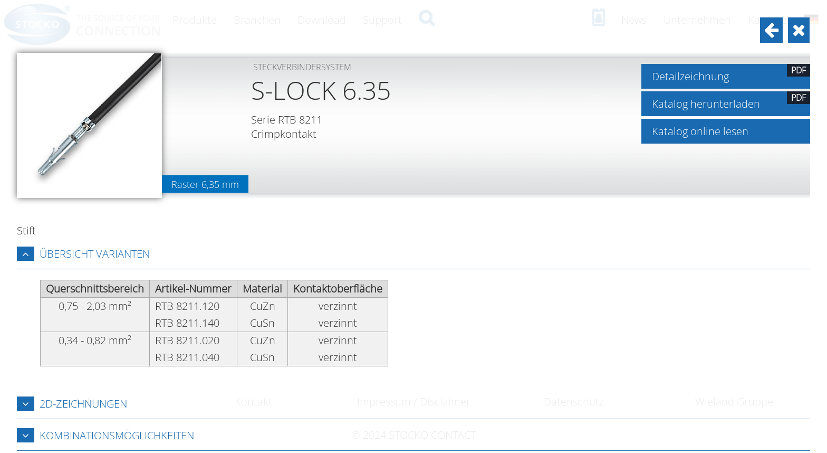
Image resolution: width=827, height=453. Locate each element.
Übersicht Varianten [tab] (83, 254)
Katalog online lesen (700, 131)
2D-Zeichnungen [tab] (72, 404)
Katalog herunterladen (731, 101)
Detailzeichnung (731, 73)
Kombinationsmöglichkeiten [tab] (105, 435)
